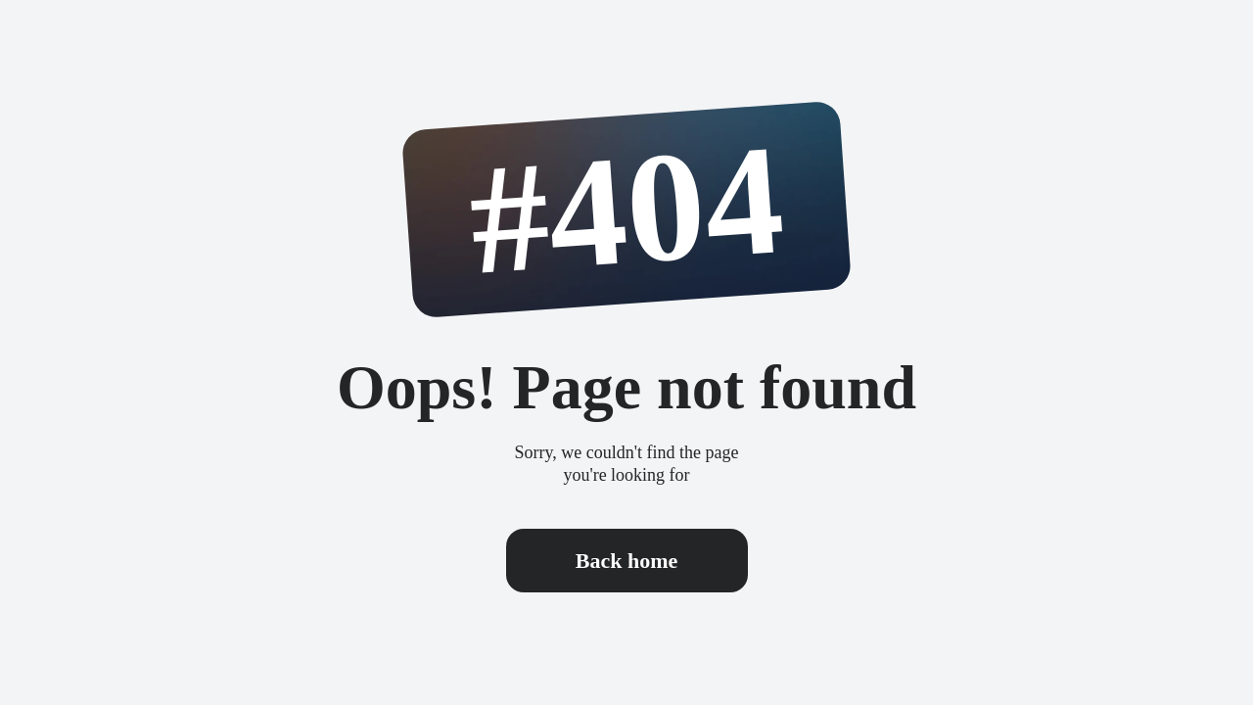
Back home (627, 560)
